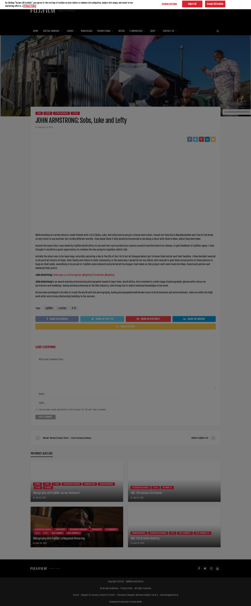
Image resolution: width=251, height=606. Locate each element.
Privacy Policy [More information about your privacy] (30, 1)
